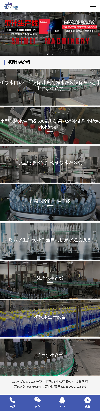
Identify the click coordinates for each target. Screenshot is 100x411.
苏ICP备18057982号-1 (29, 386)
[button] (47, 54)
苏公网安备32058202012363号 (65, 386)
